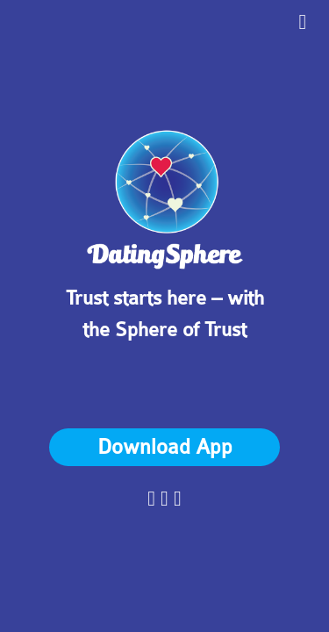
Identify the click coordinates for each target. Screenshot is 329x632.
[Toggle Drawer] (303, 21)
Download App (164, 447)
